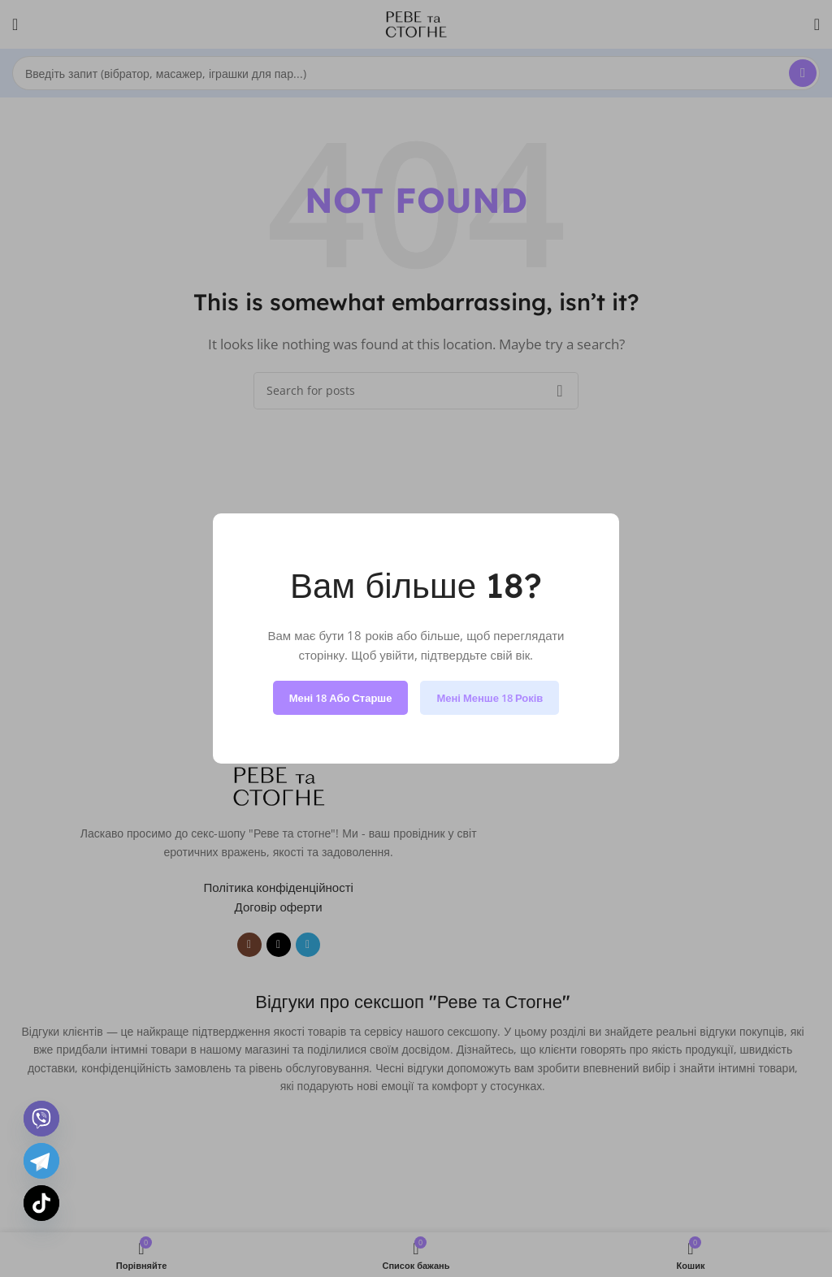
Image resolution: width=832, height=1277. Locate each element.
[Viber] (41, 1118)
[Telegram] (41, 1161)
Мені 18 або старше (340, 697)
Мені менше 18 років (489, 697)
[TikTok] (41, 1203)
